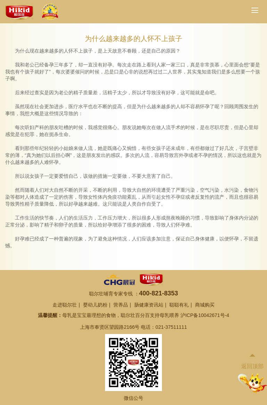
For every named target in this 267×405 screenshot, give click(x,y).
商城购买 (205, 305)
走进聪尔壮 (64, 305)
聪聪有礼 (179, 305)
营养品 (120, 305)
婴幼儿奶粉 (95, 305)
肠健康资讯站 (148, 305)
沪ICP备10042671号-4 (204, 315)
